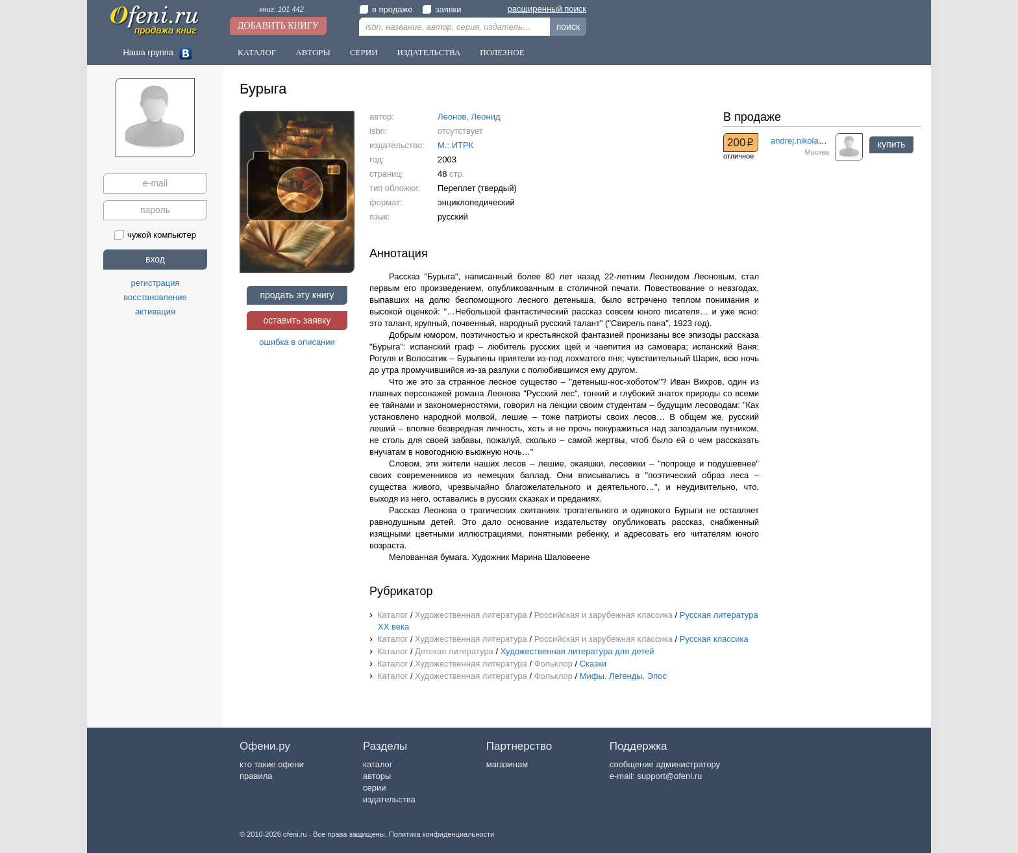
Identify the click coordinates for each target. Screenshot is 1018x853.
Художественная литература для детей (577, 651)
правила (256, 776)
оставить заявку (296, 320)
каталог (378, 764)
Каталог (257, 52)
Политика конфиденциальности (441, 834)
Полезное (502, 52)
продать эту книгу (297, 295)
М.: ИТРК (455, 145)
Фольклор (553, 663)
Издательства (429, 52)
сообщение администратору (665, 764)
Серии (364, 52)
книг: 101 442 (281, 9)
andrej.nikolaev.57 (805, 141)
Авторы (312, 52)
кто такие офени (272, 764)
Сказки (593, 663)
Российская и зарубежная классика (603, 615)
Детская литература (454, 651)
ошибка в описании (297, 342)
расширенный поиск (547, 9)
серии (374, 788)
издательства (389, 799)
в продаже (385, 9)
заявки (441, 9)
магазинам (507, 764)
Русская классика (714, 639)
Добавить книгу (278, 26)
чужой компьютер (155, 235)
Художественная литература (471, 615)
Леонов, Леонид (469, 116)
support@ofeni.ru (669, 776)
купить (891, 144)
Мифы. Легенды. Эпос (623, 676)
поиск (568, 26)
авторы (377, 776)
